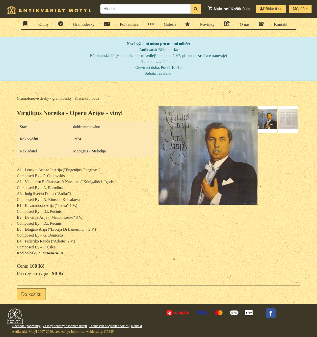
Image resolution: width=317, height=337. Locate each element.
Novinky (206, 24)
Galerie (168, 24)
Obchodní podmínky (26, 326)
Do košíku (31, 294)
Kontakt (279, 24)
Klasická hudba (87, 98)
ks (229, 8)
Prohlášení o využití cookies (109, 326)
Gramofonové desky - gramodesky (44, 98)
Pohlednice (128, 24)
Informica (77, 332)
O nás (243, 23)
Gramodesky (82, 24)
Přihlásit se (271, 9)
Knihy (42, 24)
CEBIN (109, 332)
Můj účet (300, 9)
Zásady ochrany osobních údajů (65, 326)
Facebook (271, 313)
